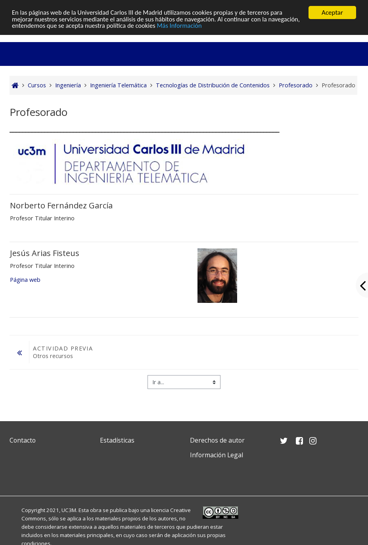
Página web (25, 279)
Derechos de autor (217, 440)
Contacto (23, 440)
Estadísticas (117, 440)
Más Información (219, 26)
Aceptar (332, 12)
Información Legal (216, 455)
